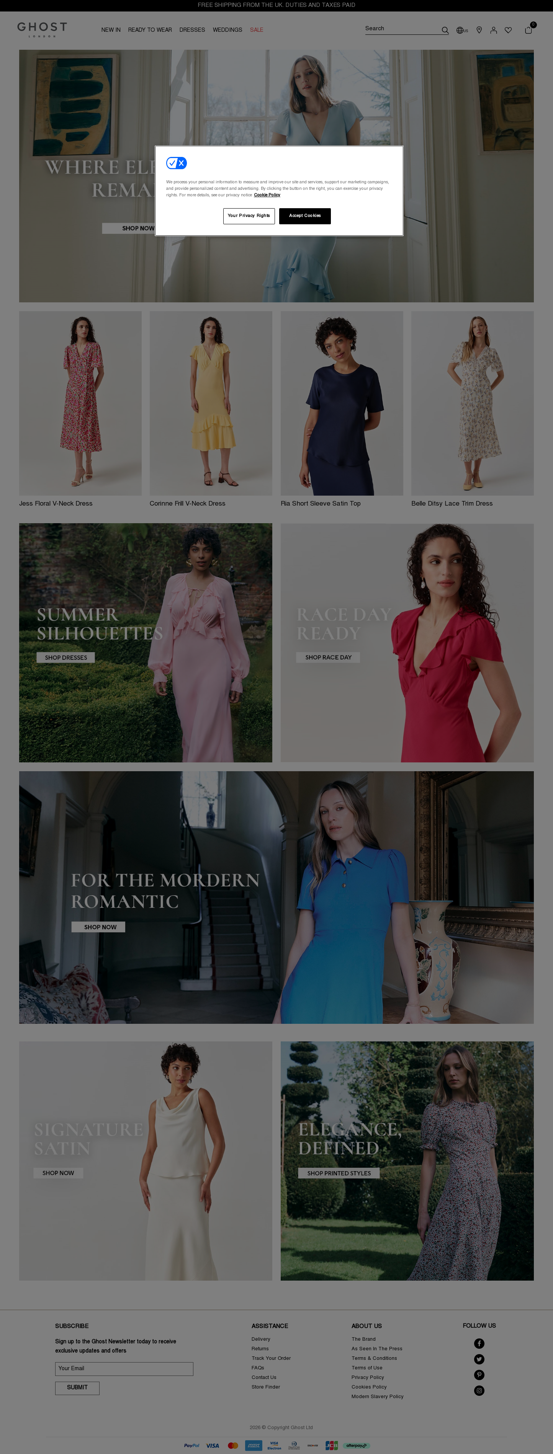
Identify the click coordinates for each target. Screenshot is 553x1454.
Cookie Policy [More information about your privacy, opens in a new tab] (267, 195)
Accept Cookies (305, 216)
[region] (279, 190)
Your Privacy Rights (249, 216)
